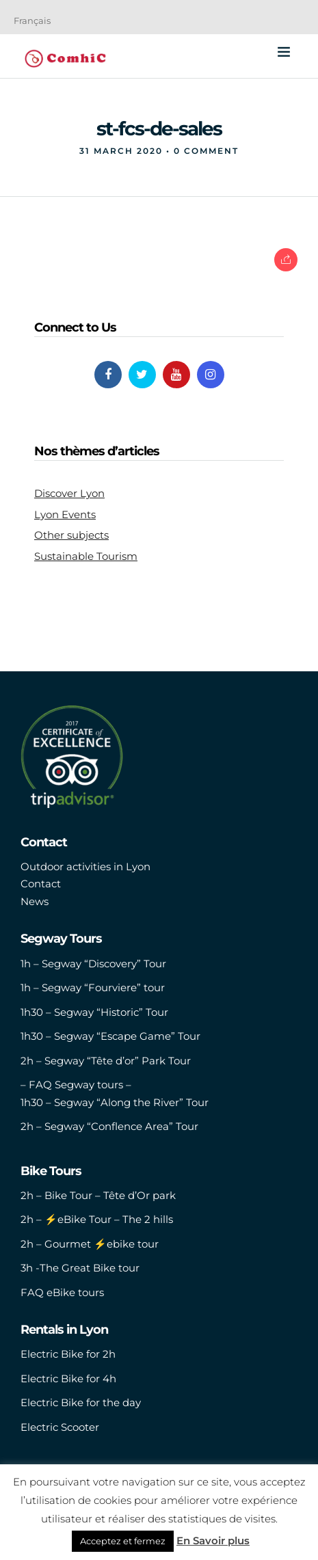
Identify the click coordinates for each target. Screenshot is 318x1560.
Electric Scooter (60, 1427)
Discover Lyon (69, 493)
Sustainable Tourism (85, 556)
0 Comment (206, 151)
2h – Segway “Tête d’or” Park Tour (106, 1060)
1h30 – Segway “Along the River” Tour (115, 1102)
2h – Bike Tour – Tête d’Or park (98, 1195)
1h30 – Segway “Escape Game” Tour (110, 1036)
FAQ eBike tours (62, 1292)
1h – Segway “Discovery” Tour (93, 963)
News (35, 901)
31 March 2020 (121, 151)
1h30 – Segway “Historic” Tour (94, 1012)
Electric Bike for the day (81, 1402)
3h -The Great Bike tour (80, 1267)
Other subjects (71, 534)
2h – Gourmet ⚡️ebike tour (90, 1243)
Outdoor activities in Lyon (85, 866)
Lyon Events (65, 514)
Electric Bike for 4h (68, 1378)
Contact (41, 883)
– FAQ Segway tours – (76, 1084)
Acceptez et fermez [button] (122, 1540)
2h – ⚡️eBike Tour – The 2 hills (97, 1219)
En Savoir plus (213, 1540)
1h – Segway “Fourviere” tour (93, 987)
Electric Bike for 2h (68, 1353)
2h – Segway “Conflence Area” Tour (109, 1126)
